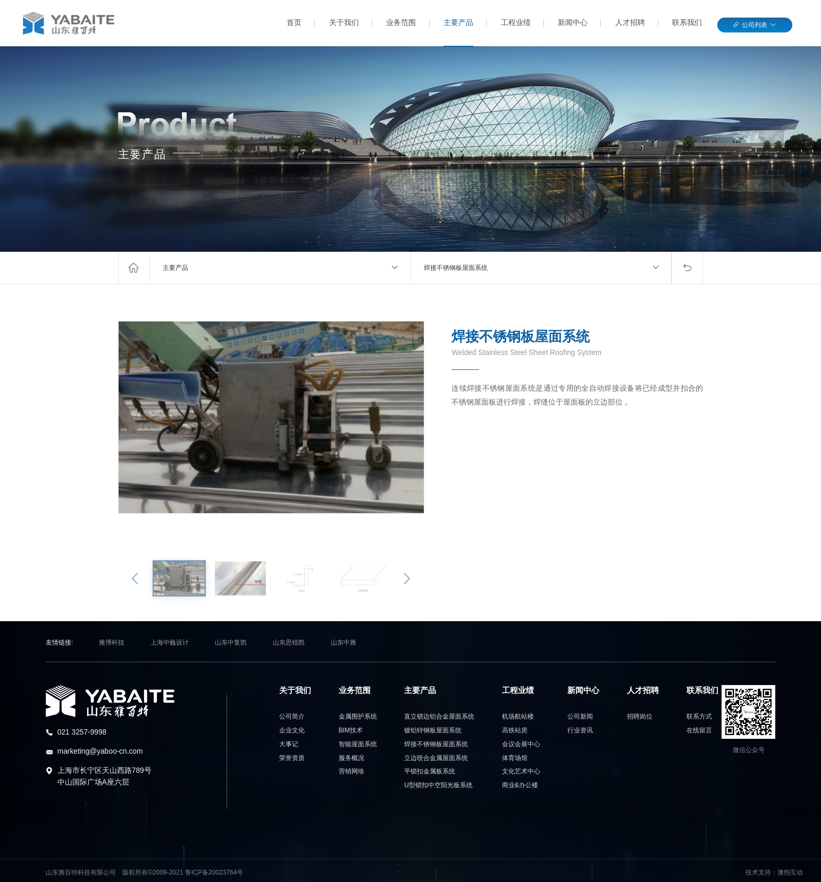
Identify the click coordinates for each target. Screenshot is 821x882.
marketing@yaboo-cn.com (100, 751)
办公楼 (520, 785)
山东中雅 (343, 642)
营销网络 (351, 771)
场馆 (514, 758)
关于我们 (344, 23)
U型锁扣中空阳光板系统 (438, 785)
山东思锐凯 (289, 642)
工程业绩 (516, 23)
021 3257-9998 (82, 732)
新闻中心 (573, 23)
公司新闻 (580, 716)
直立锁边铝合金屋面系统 (439, 716)
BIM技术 (351, 730)
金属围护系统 (358, 716)
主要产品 (458, 23)
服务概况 (351, 758)
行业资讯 (580, 730)
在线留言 (699, 730)
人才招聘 (630, 23)
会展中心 (521, 744)
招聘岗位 (639, 716)
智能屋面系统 (358, 744)
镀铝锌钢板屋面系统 (433, 730)
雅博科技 (111, 642)
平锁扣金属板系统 (429, 771)
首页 (294, 23)
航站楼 (518, 716)
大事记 (288, 744)
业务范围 (401, 23)
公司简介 (292, 716)
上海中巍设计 (169, 642)
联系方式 (699, 716)
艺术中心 (521, 771)
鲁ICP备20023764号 (214, 872)
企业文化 (292, 730)
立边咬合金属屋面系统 (436, 758)
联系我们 (687, 23)
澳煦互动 (790, 872)
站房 (514, 730)
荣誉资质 (292, 758)
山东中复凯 (231, 642)
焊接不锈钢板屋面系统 (456, 267)
